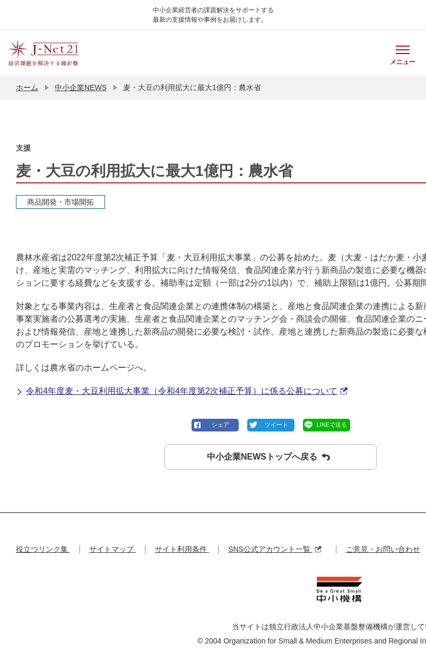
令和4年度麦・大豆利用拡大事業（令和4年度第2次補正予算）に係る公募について (181, 391)
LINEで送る (332, 424)
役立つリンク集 (43, 549)
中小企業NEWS (81, 87)
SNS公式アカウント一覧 (274, 549)
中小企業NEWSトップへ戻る (268, 457)
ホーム (27, 87)
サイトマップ (112, 549)
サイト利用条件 (182, 549)
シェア (220, 424)
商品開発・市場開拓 (60, 202)
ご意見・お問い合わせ (383, 549)
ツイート (276, 424)
